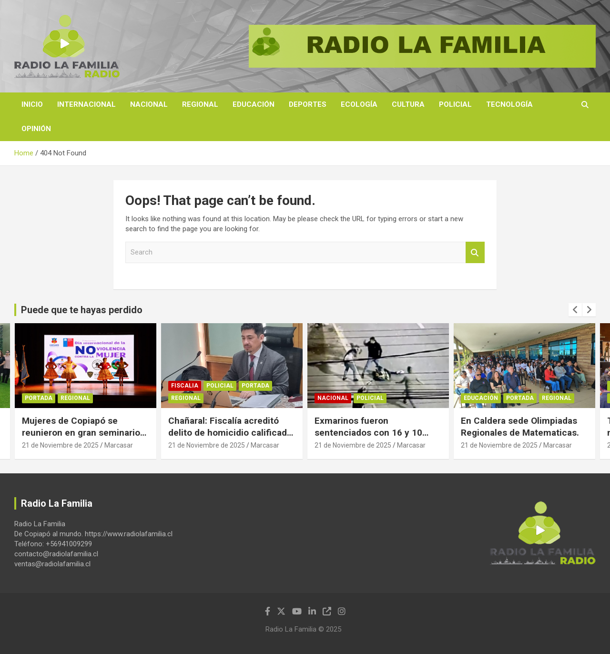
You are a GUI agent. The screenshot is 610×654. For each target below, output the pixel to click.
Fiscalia (184, 385)
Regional (200, 104)
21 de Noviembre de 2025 (60, 445)
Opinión (36, 128)
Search (475, 252)
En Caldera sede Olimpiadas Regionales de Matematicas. (520, 426)
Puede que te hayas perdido (81, 310)
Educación (253, 104)
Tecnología (509, 104)
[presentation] (575, 310)
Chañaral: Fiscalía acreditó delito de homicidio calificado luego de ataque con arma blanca (230, 438)
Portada (38, 398)
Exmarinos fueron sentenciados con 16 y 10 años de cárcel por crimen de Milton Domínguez (376, 438)
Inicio (32, 104)
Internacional (86, 104)
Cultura (408, 104)
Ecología (359, 104)
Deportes (307, 104)
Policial (455, 104)
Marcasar (118, 445)
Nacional (149, 104)
